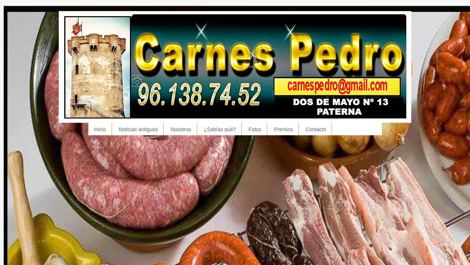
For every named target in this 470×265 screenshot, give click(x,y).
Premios (283, 129)
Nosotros (180, 129)
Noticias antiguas (138, 129)
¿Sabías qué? (220, 129)
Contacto (316, 129)
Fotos (255, 129)
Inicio (100, 129)
